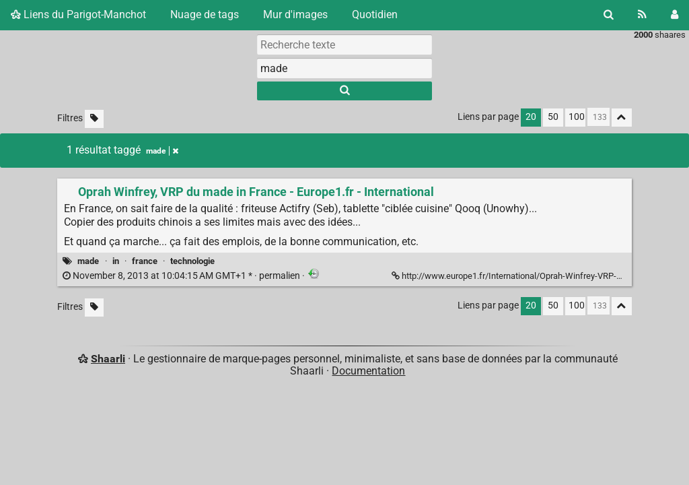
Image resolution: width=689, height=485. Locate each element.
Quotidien (375, 14)
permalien (182, 276)
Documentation (368, 370)
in (115, 261)
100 (577, 117)
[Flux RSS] (642, 15)
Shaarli (108, 358)
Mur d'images (295, 14)
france (144, 261)
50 (553, 117)
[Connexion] (674, 15)
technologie (192, 261)
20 (530, 117)
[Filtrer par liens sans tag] (94, 119)
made (88, 261)
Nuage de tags (204, 14)
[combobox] (344, 68)
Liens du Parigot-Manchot (78, 14)
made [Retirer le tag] (162, 151)
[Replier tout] (622, 117)
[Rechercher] (608, 15)
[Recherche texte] (344, 44)
